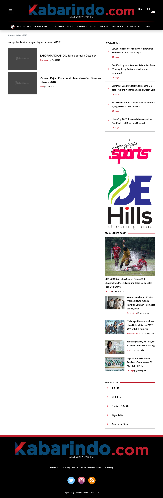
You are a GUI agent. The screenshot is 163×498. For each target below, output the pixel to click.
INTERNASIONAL (134, 26)
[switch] (153, 12)
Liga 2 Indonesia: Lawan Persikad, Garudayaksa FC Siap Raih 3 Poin (139, 362)
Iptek (42, 86)
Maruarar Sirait (120, 424)
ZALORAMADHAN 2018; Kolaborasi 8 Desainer (68, 55)
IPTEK (93, 26)
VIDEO (148, 26)
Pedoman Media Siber (90, 467)
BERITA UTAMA (24, 26)
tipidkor (116, 397)
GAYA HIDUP (117, 26)
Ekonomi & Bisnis (134, 333)
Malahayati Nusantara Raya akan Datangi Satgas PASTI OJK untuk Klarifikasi (140, 325)
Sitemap (109, 467)
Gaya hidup (44, 60)
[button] (11, 11)
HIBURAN (104, 26)
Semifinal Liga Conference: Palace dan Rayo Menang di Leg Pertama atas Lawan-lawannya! (133, 69)
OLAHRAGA (81, 26)
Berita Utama (132, 313)
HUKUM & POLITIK (43, 26)
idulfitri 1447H (120, 406)
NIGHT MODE (144, 9)
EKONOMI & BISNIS (64, 26)
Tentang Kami (68, 467)
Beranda (11, 35)
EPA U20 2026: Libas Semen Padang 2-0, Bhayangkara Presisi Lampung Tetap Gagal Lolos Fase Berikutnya (128, 283)
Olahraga (115, 57)
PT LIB (116, 388)
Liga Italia (117, 415)
